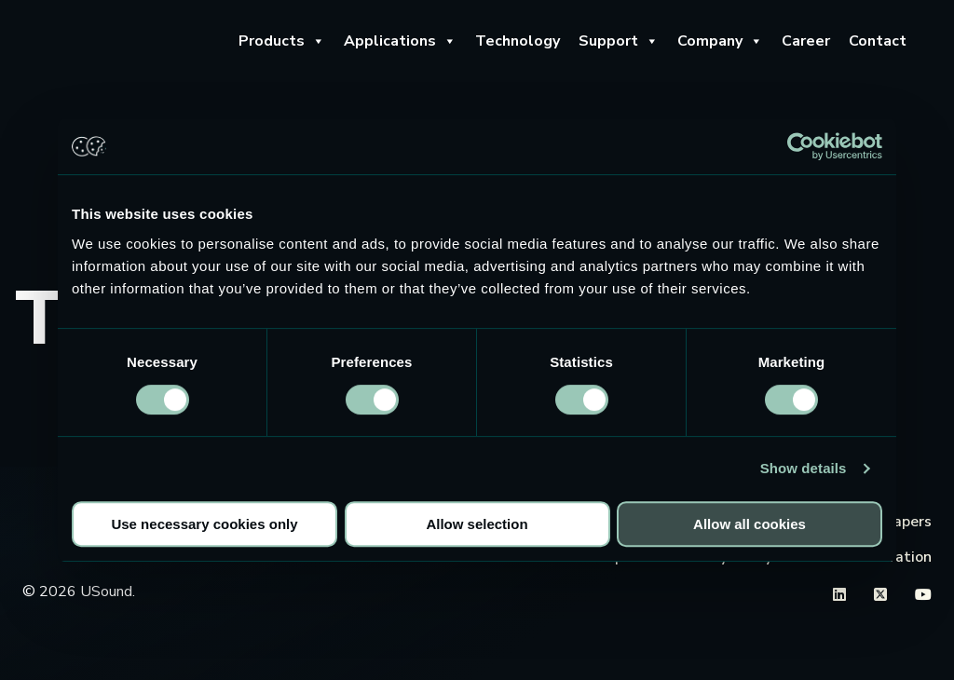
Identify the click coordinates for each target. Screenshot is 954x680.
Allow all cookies (749, 524)
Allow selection (476, 524)
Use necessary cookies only (204, 524)
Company (720, 41)
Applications (400, 41)
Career (806, 41)
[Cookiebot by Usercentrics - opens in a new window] (800, 146)
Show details (803, 468)
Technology (517, 41)
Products (281, 41)
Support (619, 41)
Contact (877, 41)
